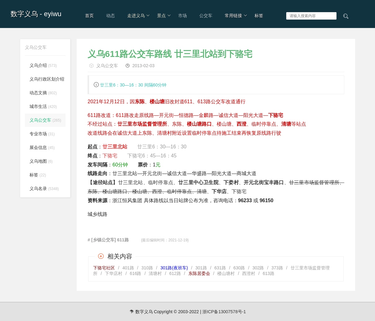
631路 (220, 267)
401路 (128, 267)
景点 (164, 15)
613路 (268, 273)
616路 (135, 273)
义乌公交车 (107, 65)
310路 (147, 267)
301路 (201, 267)
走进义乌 (138, 15)
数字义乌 (24, 14)
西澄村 (248, 273)
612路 (175, 273)
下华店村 (113, 273)
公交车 (205, 15)
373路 (277, 267)
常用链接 (236, 15)
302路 (258, 267)
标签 (259, 15)
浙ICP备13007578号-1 (224, 311)
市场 (182, 15)
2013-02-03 (143, 65)
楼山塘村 (226, 273)
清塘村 (155, 273)
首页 (89, 15)
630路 (239, 267)
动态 (110, 15)
